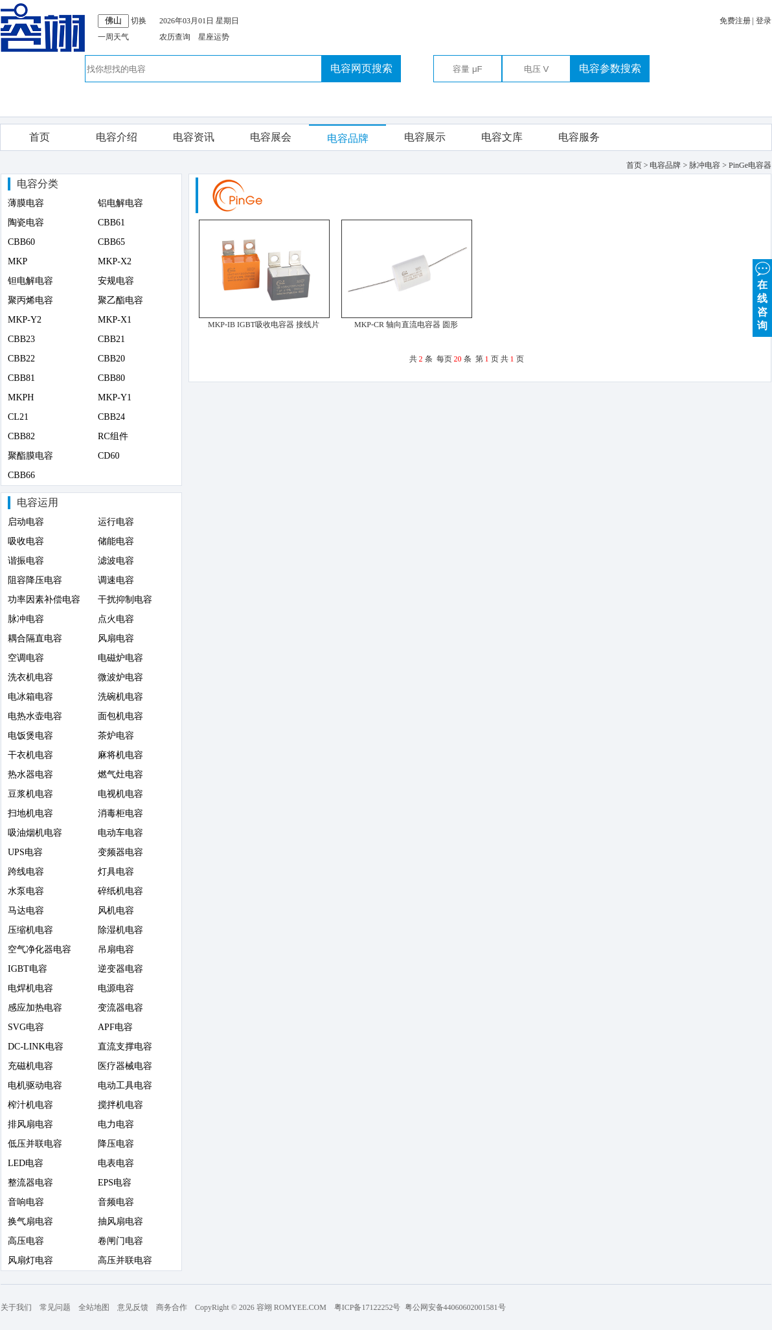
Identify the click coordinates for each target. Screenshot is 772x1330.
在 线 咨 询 (762, 295)
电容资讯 (193, 137)
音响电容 (26, 1202)
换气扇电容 (30, 1221)
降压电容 (116, 1144)
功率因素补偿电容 (44, 599)
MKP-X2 (114, 261)
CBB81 (21, 378)
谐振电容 (26, 561)
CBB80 (111, 378)
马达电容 (26, 910)
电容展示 (425, 137)
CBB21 (111, 339)
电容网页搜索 (361, 68)
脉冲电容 (26, 619)
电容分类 (37, 183)
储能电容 (116, 541)
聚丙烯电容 (30, 300)
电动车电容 (120, 833)
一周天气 (113, 36)
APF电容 (115, 1027)
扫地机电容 (30, 813)
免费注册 (735, 20)
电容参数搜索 (610, 68)
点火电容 (116, 619)
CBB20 (111, 358)
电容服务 (579, 137)
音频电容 (116, 1202)
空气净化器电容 (39, 949)
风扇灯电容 (30, 1260)
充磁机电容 (30, 1066)
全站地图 (93, 1307)
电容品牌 (348, 138)
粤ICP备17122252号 (367, 1307)
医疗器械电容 (125, 1066)
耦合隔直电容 (35, 638)
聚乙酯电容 (120, 300)
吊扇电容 (116, 949)
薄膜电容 (26, 203)
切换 (138, 20)
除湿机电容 (120, 930)
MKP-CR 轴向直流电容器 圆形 (406, 324)
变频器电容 (120, 852)
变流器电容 (120, 1008)
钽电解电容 (30, 281)
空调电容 (26, 658)
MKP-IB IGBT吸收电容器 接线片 (263, 324)
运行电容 (116, 522)
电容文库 (502, 137)
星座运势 (213, 36)
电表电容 (116, 1163)
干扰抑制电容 (125, 599)
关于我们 (16, 1307)
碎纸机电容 (120, 891)
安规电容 (116, 281)
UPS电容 (25, 852)
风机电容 (116, 910)
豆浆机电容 (30, 794)
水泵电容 (26, 891)
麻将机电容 (120, 755)
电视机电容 (120, 794)
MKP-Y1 (114, 397)
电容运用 (37, 502)
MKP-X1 (114, 320)
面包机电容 (120, 716)
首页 (39, 137)
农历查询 (174, 36)
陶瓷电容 (26, 222)
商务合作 (171, 1307)
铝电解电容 (120, 203)
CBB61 (111, 222)
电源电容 (116, 988)
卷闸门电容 (120, 1241)
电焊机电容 (30, 988)
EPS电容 (114, 1182)
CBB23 (21, 339)
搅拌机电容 (120, 1105)
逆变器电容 (120, 969)
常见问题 (55, 1307)
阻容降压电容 (35, 580)
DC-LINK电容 (35, 1046)
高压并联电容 (125, 1260)
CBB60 (21, 242)
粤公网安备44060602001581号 (455, 1307)
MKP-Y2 (24, 320)
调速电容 (116, 580)
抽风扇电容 (120, 1221)
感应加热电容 (35, 1008)
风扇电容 (116, 638)
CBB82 (21, 436)
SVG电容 (26, 1027)
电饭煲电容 (30, 735)
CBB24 (111, 417)
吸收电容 (26, 541)
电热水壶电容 (35, 716)
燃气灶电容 (120, 774)
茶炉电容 (116, 735)
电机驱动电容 (35, 1085)
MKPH (21, 397)
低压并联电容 (35, 1144)
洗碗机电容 (120, 697)
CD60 (108, 456)
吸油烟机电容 (35, 833)
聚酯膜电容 (30, 456)
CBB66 (21, 475)
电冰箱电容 (30, 697)
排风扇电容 (30, 1124)
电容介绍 (116, 137)
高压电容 (26, 1241)
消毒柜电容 (120, 813)
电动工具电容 (125, 1085)
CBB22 (21, 358)
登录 (763, 20)
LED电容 (25, 1163)
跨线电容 (26, 872)
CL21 (18, 417)
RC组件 (113, 436)
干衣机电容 (30, 755)
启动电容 (26, 522)
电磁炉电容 (120, 658)
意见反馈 (132, 1307)
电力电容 (116, 1124)
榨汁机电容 (30, 1105)
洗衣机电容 (30, 677)
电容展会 (270, 137)
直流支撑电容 (125, 1046)
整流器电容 (30, 1182)
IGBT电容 (27, 969)
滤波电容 (116, 561)
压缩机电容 (30, 930)
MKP (17, 261)
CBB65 (111, 242)
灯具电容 (116, 872)
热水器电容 (30, 774)
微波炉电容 (120, 677)
